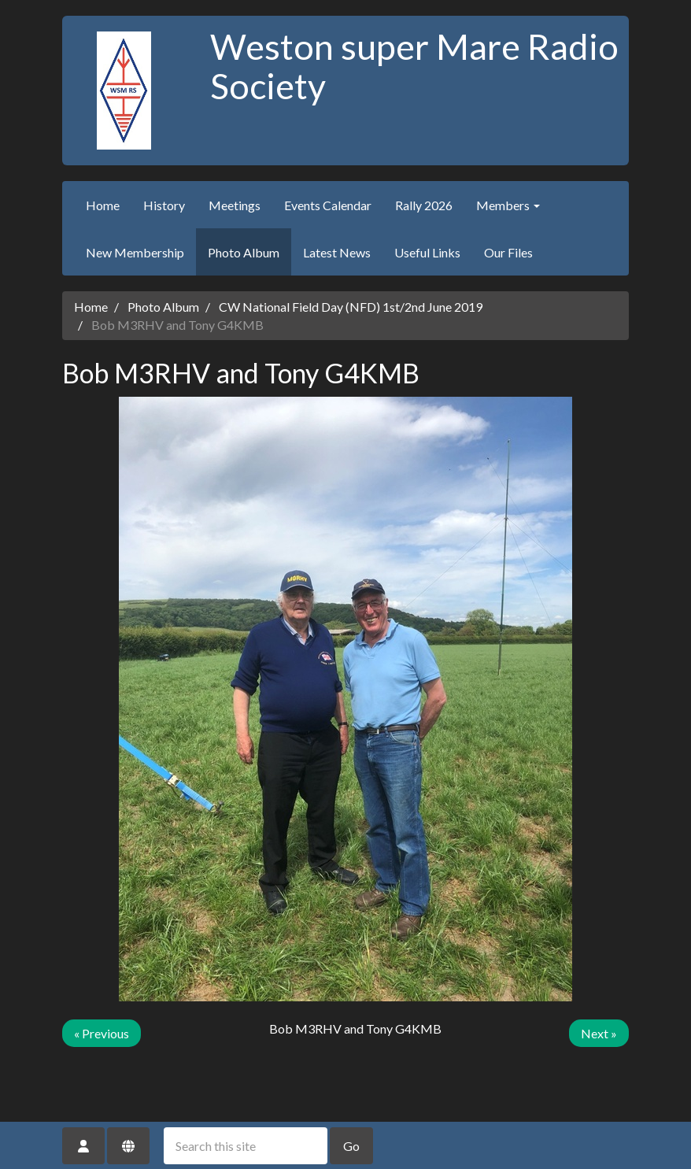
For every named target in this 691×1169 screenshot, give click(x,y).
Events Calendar (327, 205)
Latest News (337, 252)
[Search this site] (245, 1145)
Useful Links (427, 252)
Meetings (235, 205)
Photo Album (243, 252)
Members (508, 205)
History (164, 205)
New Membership (135, 252)
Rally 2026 (424, 205)
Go (351, 1145)
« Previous (101, 1033)
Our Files (508, 252)
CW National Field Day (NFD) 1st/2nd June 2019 (350, 306)
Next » (599, 1033)
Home (103, 205)
